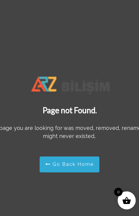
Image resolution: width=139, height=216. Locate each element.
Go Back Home (69, 164)
